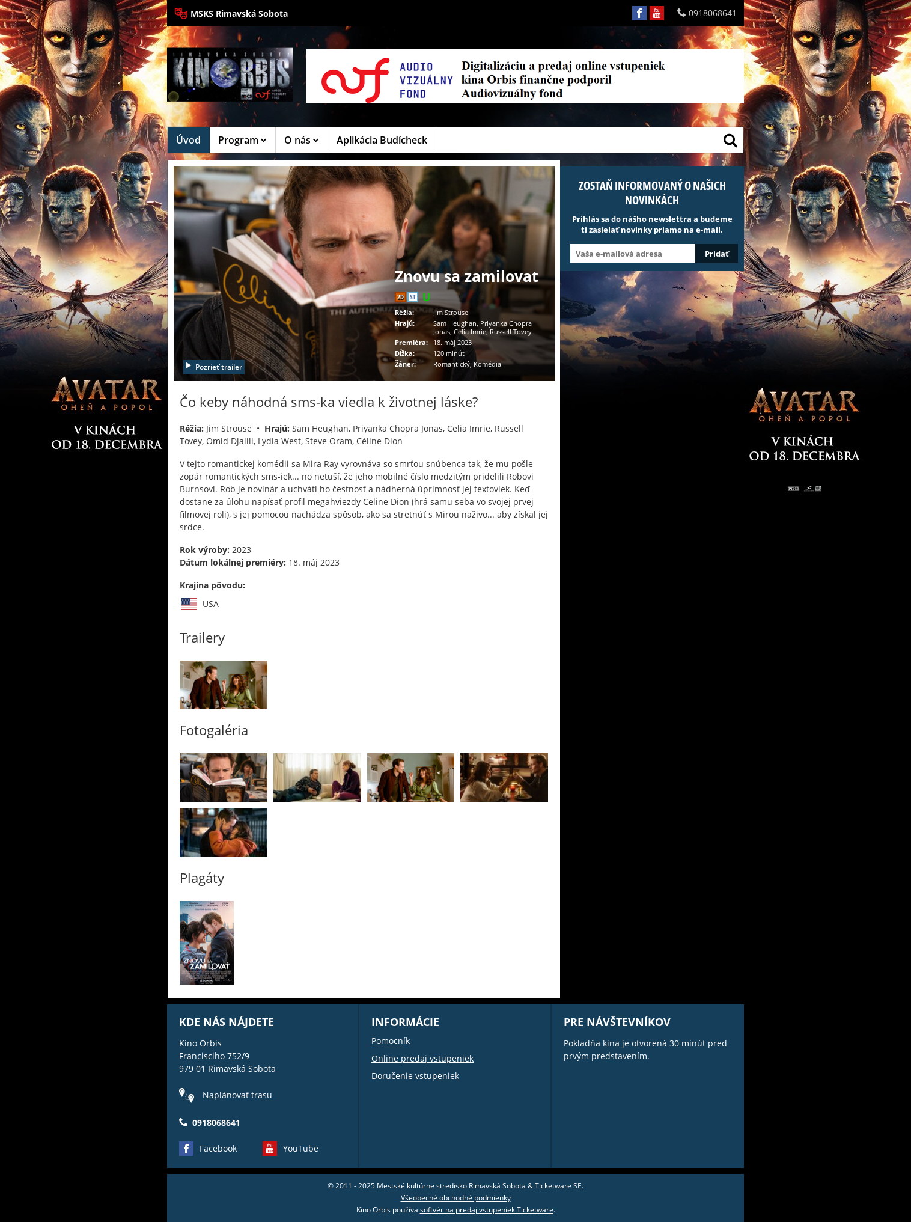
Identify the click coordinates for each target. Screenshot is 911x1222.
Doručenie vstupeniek (415, 1075)
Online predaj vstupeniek (422, 1058)
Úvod (188, 140)
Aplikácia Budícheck (382, 140)
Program (242, 140)
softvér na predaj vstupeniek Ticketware (486, 1210)
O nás (301, 140)
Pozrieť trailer (213, 367)
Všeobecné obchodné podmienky (456, 1198)
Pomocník (390, 1040)
